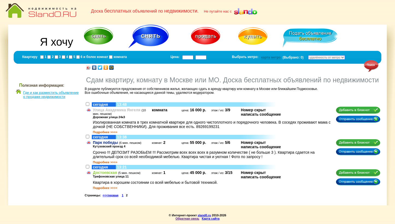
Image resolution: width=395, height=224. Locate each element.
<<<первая (111, 195)
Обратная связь (187, 218)
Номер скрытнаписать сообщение (261, 112)
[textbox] (187, 57)
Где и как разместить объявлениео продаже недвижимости (51, 95)
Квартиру (29, 57)
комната (120, 57)
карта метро (271, 57)
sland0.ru (204, 215)
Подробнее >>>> (105, 132)
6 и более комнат (94, 57)
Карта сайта (211, 218)
